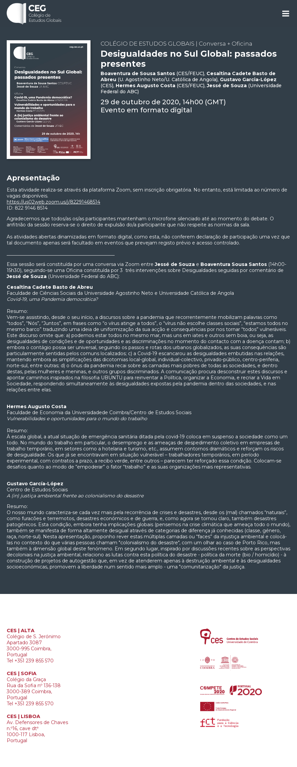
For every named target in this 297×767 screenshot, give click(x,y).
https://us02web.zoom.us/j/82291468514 (53, 202)
